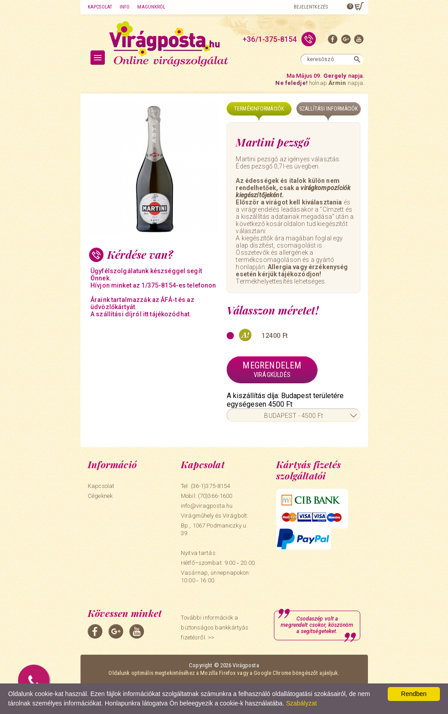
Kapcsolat (100, 7)
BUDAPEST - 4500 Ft (293, 415)
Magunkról (151, 7)
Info (125, 7)
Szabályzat (301, 703)
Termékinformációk (259, 109)
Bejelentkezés (311, 7)
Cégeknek (100, 495)
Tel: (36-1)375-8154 (205, 486)
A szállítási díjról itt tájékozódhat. (140, 314)
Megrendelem (272, 369)
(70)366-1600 (215, 495)
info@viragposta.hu (207, 505)
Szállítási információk (328, 109)
